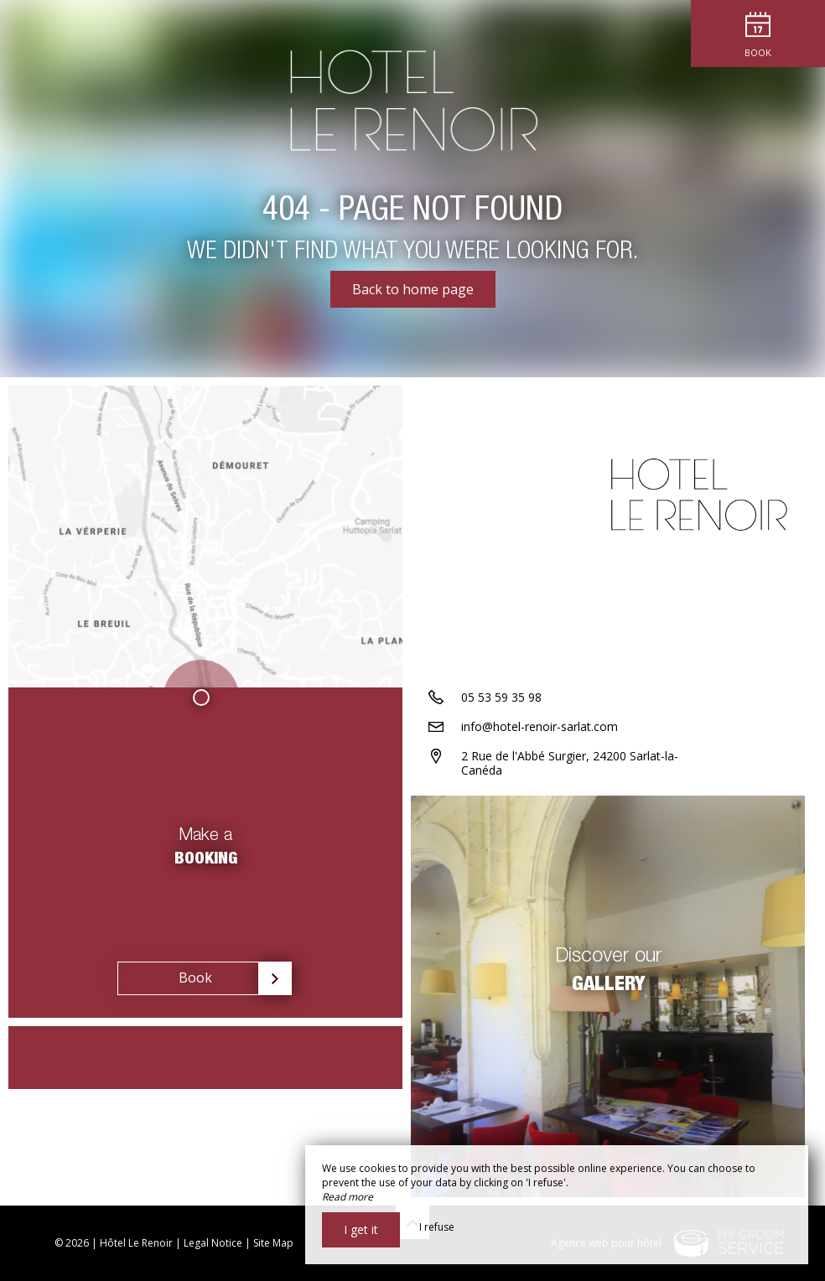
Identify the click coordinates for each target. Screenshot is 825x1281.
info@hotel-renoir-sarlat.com (539, 726)
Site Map (273, 1243)
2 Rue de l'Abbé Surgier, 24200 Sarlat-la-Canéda (569, 763)
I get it (361, 1229)
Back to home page (413, 289)
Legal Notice (213, 1243)
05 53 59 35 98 (501, 697)
